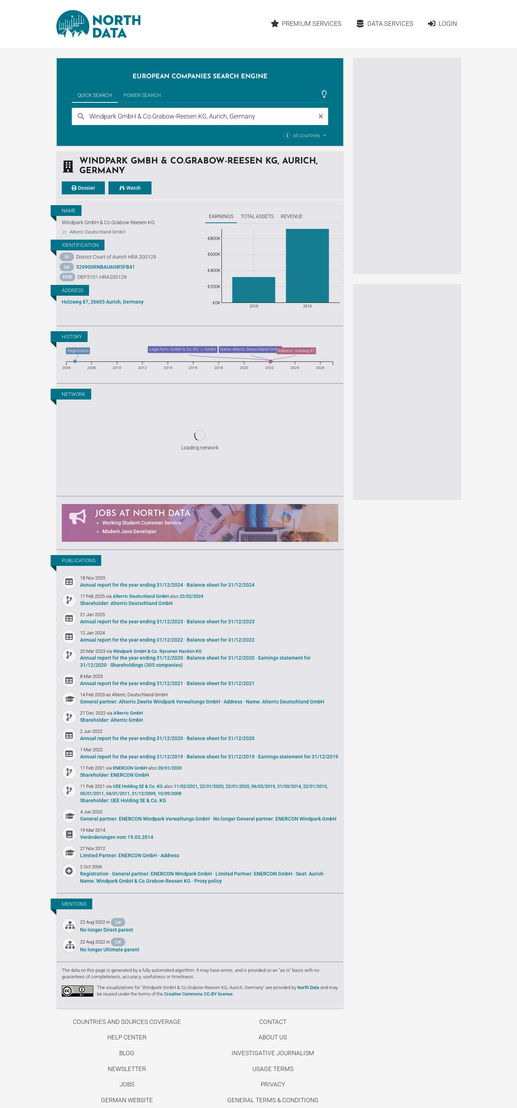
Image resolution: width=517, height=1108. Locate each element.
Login (442, 23)
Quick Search (95, 95)
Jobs (127, 1084)
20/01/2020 (170, 768)
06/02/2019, (263, 786)
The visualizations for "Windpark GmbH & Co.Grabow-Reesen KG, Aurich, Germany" (181, 987)
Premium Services (305, 23)
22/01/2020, (212, 786)
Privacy (273, 1084)
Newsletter (127, 1068)
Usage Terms (272, 1068)
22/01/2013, (315, 786)
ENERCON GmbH (130, 768)
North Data (308, 987)
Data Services (384, 23)
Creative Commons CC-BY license (198, 994)
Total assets (257, 216)
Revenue (292, 216)
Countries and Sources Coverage (127, 1021)
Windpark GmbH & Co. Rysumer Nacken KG (157, 651)
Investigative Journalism (273, 1053)
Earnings (221, 216)
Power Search (142, 95)
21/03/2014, (289, 786)
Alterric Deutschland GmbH (141, 596)
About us (272, 1037)
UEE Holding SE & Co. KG (138, 786)
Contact (273, 1021)
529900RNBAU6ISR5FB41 (105, 267)
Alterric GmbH (128, 713)
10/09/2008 (169, 793)
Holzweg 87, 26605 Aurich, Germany (103, 302)
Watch (130, 188)
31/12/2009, (144, 793)
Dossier (83, 188)
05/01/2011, (92, 793)
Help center (126, 1037)
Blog (126, 1053)
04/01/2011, (118, 793)
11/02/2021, (186, 786)
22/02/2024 (191, 596)
